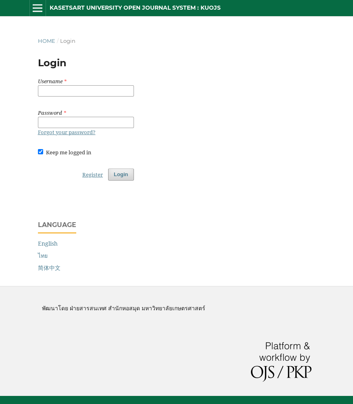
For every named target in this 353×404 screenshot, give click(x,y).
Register (92, 174)
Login (121, 174)
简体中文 (49, 267)
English (48, 243)
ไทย (43, 255)
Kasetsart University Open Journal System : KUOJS (135, 7)
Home (46, 41)
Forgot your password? (67, 132)
